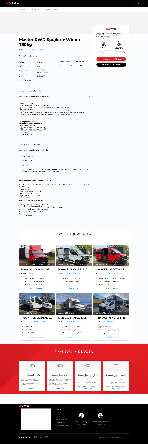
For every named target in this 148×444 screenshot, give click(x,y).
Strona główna (35, 10)
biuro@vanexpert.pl (61, 419)
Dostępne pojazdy (50, 10)
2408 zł (111, 64)
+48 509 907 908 (118, 51)
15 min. (111, 59)
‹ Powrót (22, 10)
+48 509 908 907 (104, 50)
